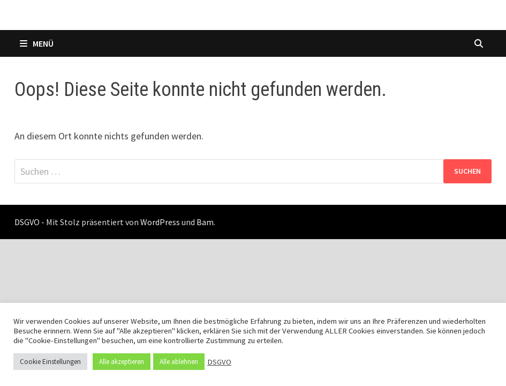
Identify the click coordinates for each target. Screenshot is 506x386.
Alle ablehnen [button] (179, 361)
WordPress (160, 222)
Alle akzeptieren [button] (121, 361)
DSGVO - (29, 222)
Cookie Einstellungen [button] (50, 361)
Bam (205, 222)
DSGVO (219, 362)
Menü (37, 43)
